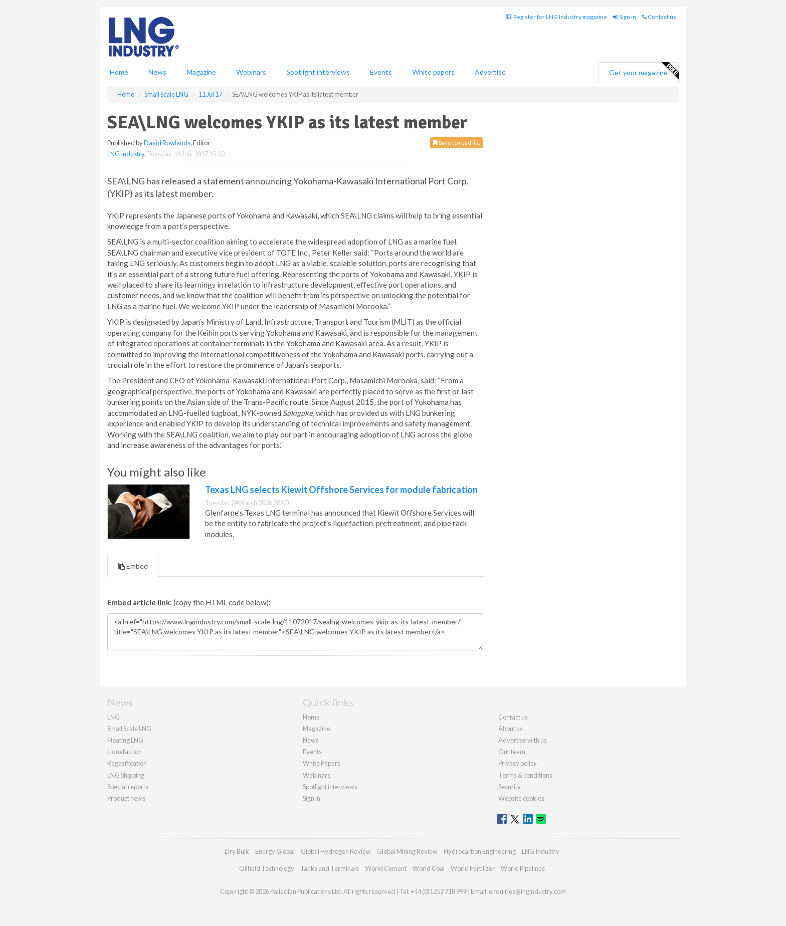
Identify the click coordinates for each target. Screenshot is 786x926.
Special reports (127, 787)
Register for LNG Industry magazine (556, 17)
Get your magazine (643, 71)
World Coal (429, 868)
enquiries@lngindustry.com (527, 891)
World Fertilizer (473, 868)
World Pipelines (523, 868)
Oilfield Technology (266, 868)
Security (509, 787)
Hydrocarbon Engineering (480, 851)
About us (510, 729)
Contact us (659, 17)
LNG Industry (125, 154)
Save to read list (456, 142)
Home (119, 72)
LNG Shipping (125, 775)
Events (381, 72)
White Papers (321, 763)
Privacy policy (517, 763)
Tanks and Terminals (329, 868)
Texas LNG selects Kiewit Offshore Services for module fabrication (341, 489)
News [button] (157, 72)
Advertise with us (522, 740)
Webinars (251, 72)
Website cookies (521, 798)
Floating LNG (125, 740)
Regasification (127, 763)
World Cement (386, 868)
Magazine (201, 72)
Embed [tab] (133, 566)
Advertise (490, 72)
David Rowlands (167, 143)
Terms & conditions (525, 775)
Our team (511, 752)
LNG (113, 717)
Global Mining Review (407, 851)
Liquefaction (124, 752)
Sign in (624, 17)
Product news (126, 798)
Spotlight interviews (318, 72)
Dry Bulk (237, 851)
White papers (433, 72)
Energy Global (275, 851)
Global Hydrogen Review (336, 851)
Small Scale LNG (129, 729)
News (311, 740)
